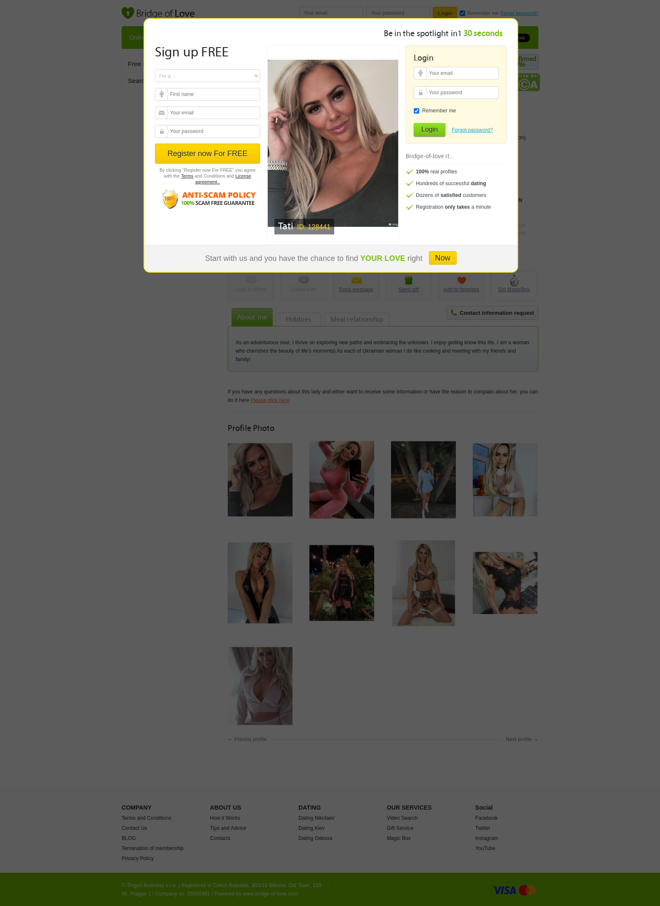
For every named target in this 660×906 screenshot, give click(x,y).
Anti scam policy (207, 199)
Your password (162, 131)
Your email (162, 94)
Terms (187, 175)
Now (442, 258)
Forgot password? (472, 130)
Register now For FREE (208, 153)
